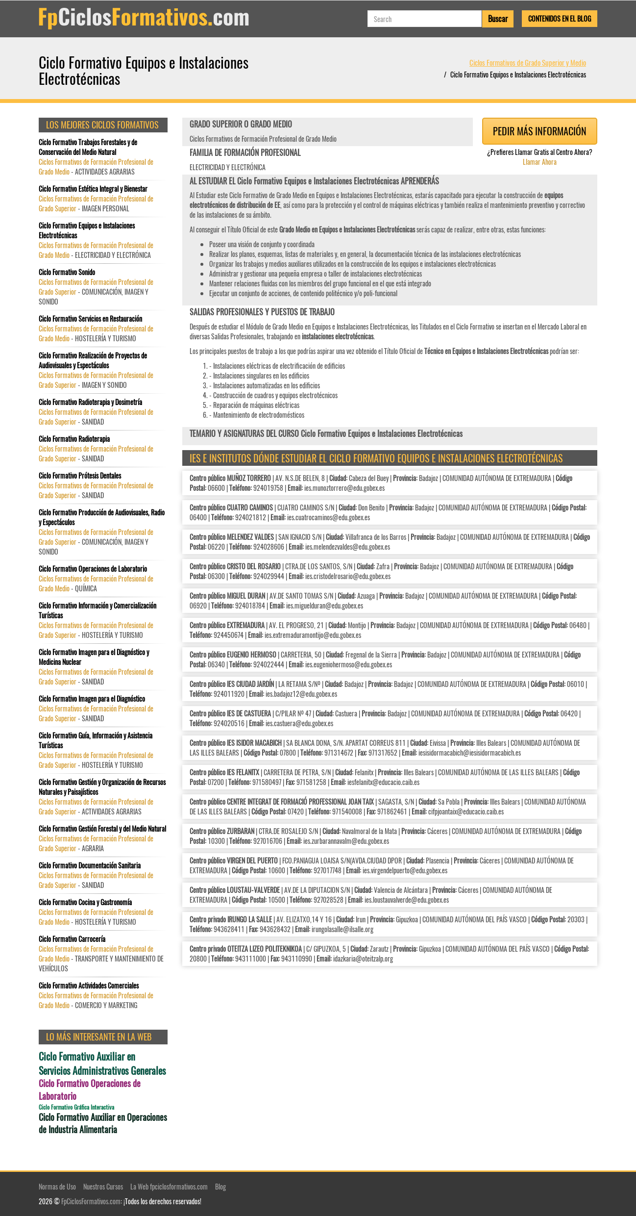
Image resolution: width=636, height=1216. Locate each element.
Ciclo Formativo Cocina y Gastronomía (85, 902)
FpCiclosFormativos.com (91, 1201)
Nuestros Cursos (103, 1186)
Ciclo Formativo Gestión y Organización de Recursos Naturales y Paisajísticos (102, 787)
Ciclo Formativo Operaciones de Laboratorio (93, 569)
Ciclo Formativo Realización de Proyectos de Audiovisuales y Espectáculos (93, 360)
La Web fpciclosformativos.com (169, 1186)
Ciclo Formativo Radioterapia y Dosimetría (90, 402)
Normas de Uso (57, 1186)
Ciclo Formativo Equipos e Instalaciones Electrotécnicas (87, 230)
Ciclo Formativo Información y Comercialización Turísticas (97, 610)
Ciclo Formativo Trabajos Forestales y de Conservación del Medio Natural (88, 147)
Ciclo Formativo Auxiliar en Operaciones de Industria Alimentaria (103, 1123)
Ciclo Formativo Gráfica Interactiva (76, 1107)
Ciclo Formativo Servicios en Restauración (90, 319)
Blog (220, 1186)
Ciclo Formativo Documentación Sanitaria (90, 865)
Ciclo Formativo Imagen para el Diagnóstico (92, 699)
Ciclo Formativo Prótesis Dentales (80, 476)
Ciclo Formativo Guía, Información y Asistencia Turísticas (95, 740)
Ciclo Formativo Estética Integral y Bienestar (93, 189)
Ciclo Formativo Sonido (67, 272)
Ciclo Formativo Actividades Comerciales (89, 985)
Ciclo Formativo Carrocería (72, 939)
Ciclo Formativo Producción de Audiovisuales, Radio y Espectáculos (102, 517)
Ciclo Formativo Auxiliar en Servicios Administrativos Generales (102, 1063)
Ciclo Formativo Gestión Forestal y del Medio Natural (102, 829)
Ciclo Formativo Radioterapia (74, 439)
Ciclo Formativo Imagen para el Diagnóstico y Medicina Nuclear (94, 657)
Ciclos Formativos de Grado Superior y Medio (527, 62)
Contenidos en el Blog (559, 18)
